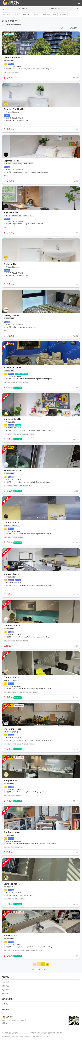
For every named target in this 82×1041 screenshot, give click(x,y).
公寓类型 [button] (16, 14)
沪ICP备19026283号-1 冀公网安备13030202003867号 (45, 1033)
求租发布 (5, 994)
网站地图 (45, 1036)
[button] (9, 3)
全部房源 (5, 982)
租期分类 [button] (46, 14)
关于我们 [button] (41, 1009)
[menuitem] (34, 964)
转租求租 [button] (41, 977)
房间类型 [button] (36, 14)
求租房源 (5, 986)
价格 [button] (54, 14)
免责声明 (28, 1036)
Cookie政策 (19, 1036)
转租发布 (5, 990)
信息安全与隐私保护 (8, 1036)
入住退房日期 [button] (23, 9)
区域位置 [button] (26, 14)
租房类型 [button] (6, 14)
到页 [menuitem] (41, 969)
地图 (78, 9)
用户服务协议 (37, 1036)
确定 (45, 969)
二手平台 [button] (41, 1004)
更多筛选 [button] (63, 14)
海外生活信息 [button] (41, 999)
